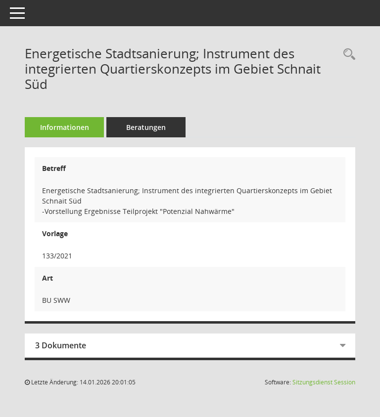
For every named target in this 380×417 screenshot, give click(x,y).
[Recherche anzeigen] (346, 54)
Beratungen (146, 127)
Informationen (64, 127)
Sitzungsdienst (323, 382)
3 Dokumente (60, 345)
